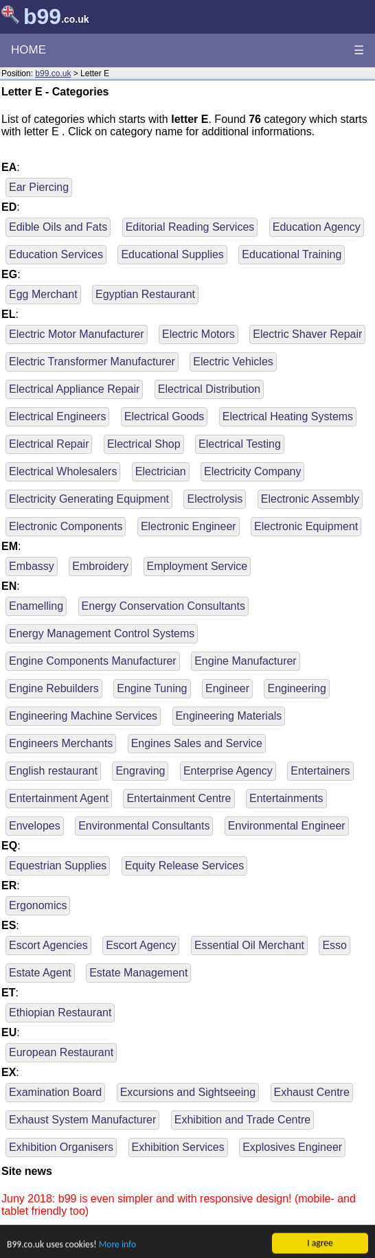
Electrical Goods (164, 416)
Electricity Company (252, 471)
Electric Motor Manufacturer (76, 334)
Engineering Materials (229, 716)
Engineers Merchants (61, 743)
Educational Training (291, 254)
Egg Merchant (43, 294)
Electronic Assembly (310, 499)
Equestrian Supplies (57, 865)
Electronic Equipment (306, 526)
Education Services (56, 254)
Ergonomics (38, 905)
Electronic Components (65, 526)
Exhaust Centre (312, 1092)
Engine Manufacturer (245, 661)
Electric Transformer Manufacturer (92, 361)
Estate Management (138, 973)
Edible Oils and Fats (58, 227)
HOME (28, 49)
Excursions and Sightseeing (187, 1092)
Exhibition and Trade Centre (242, 1119)
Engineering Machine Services (83, 716)
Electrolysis (214, 499)
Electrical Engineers (57, 416)
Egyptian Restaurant (145, 294)
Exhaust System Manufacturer (82, 1119)
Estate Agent (40, 973)
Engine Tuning (152, 688)
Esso (334, 945)
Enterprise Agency (228, 771)
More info (117, 1249)
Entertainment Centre (178, 798)
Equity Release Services (184, 865)
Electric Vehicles (233, 361)
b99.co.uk (53, 73)
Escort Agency (141, 945)
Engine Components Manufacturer (93, 661)
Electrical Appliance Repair (74, 389)
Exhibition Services (178, 1147)
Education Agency (317, 227)
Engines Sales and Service (196, 743)
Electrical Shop (144, 444)
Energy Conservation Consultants (163, 606)
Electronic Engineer (188, 526)
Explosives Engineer (292, 1147)
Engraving (140, 771)
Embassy (31, 566)
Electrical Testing (239, 444)
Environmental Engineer (286, 826)
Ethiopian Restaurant (60, 1012)
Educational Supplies (172, 254)
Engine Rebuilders (54, 688)
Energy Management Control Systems (101, 633)
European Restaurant (61, 1052)
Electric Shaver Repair (307, 334)
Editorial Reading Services (190, 227)
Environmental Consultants (143, 826)
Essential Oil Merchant (249, 945)
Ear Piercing (39, 187)
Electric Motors (198, 334)
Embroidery (100, 566)
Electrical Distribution (209, 389)
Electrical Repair (49, 444)
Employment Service (197, 566)
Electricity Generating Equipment (89, 499)
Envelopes (34, 826)
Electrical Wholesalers (63, 471)
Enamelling (36, 606)
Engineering (296, 688)
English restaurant (53, 771)
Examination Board (55, 1092)
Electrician (160, 471)
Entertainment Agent (59, 798)
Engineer (227, 688)
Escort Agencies (48, 945)
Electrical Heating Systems (288, 416)
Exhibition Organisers (61, 1147)
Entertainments (286, 798)
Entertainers (320, 771)
